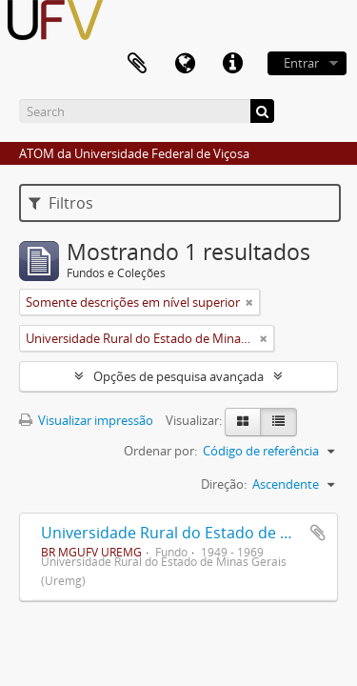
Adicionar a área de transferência (317, 532)
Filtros (61, 202)
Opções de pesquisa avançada (178, 376)
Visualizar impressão (86, 420)
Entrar (301, 62)
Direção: (224, 484)
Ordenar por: (160, 450)
